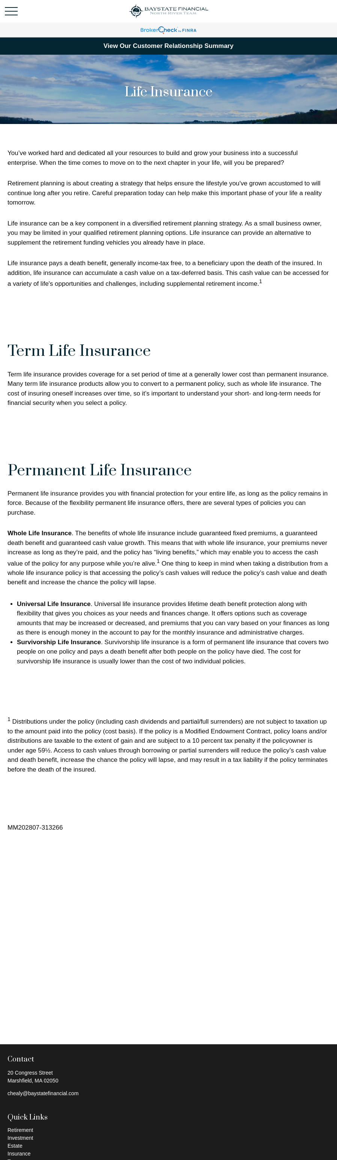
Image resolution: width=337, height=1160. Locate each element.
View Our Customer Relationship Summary (168, 45)
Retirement (20, 1130)
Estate (15, 1146)
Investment (20, 1138)
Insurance (19, 1154)
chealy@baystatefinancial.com (43, 1093)
